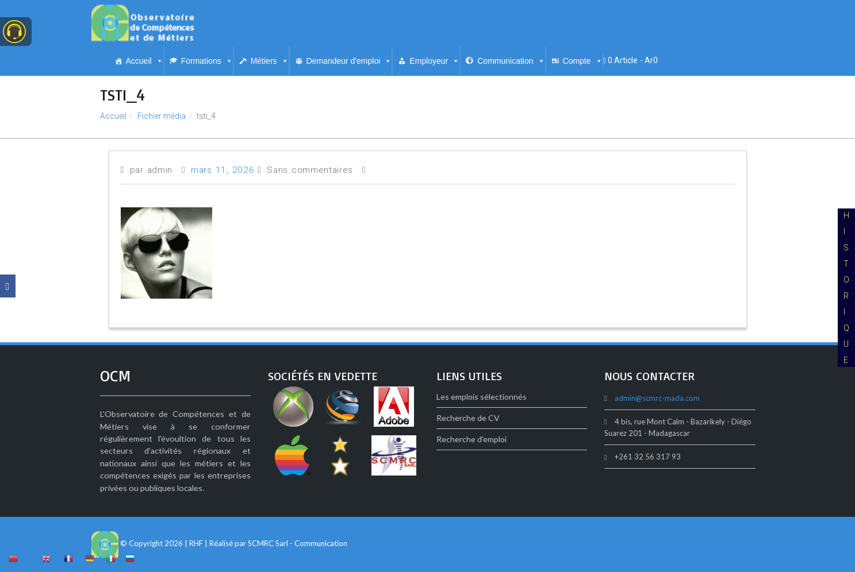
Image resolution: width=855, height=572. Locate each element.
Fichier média (161, 116)
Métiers (270, 61)
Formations (207, 61)
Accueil (144, 61)
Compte (583, 61)
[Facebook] (8, 286)
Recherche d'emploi (471, 439)
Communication (511, 61)
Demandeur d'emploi (349, 61)
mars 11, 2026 (222, 170)
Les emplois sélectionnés (481, 396)
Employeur (434, 61)
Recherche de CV (468, 418)
